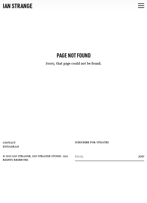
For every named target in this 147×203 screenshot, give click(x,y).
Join (141, 156)
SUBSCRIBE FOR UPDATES (92, 142)
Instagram (11, 147)
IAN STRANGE (18, 5)
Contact (9, 143)
